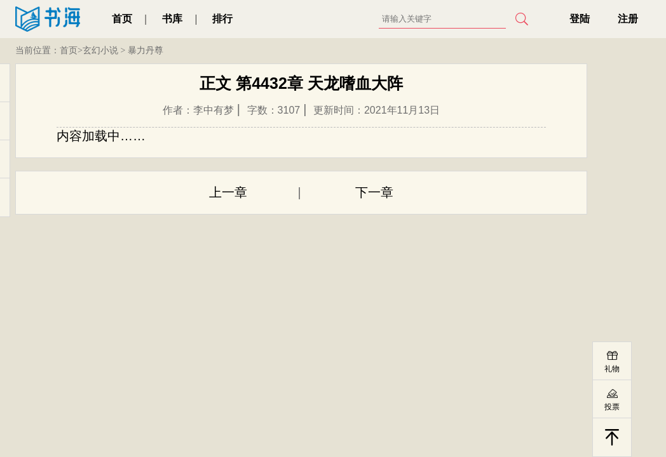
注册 (628, 18)
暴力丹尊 (145, 50)
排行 (222, 18)
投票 (612, 406)
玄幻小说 (100, 50)
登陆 (579, 18)
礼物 (612, 368)
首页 (122, 18)
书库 (172, 18)
